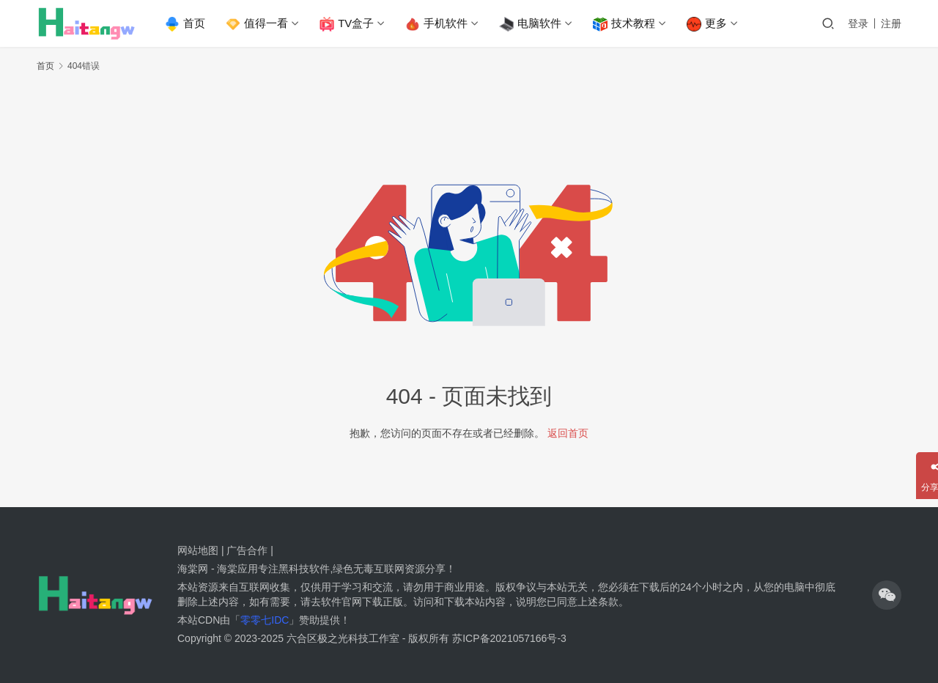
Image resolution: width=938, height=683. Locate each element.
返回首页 (567, 433)
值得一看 (259, 24)
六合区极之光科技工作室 (343, 638)
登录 (858, 23)
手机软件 (438, 24)
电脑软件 (532, 24)
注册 (891, 23)
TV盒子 (349, 24)
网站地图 (197, 550)
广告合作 (246, 550)
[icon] (886, 595)
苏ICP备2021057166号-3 (509, 638)
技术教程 (626, 24)
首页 (187, 24)
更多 (709, 24)
